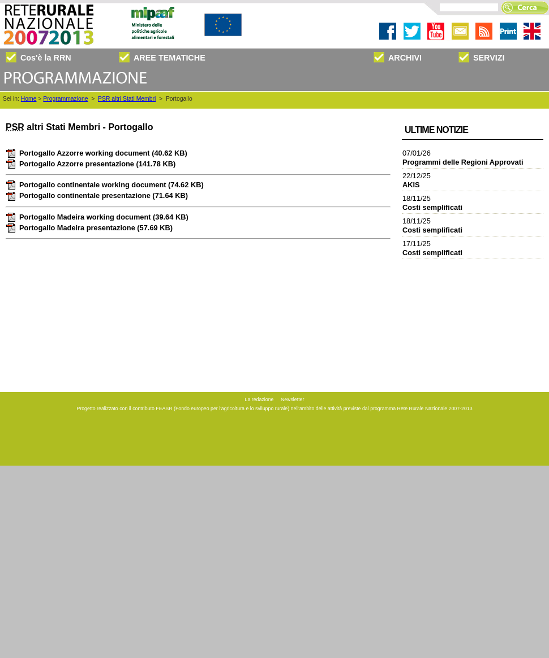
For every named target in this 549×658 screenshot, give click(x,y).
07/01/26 (463, 157)
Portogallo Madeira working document (97, 217)
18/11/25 (432, 203)
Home (29, 99)
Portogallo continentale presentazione (97, 195)
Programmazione (65, 99)
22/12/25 (416, 180)
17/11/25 (432, 248)
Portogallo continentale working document (105, 184)
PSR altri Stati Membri (127, 99)
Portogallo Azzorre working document (96, 153)
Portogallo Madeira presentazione (89, 227)
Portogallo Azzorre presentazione (90, 164)
